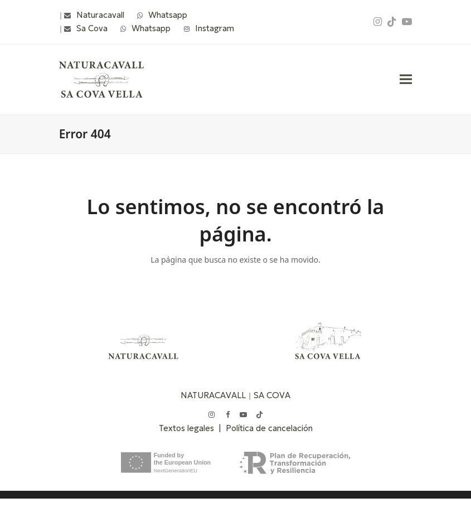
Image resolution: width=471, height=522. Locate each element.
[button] (406, 79)
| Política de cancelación (265, 428)
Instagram (214, 28)
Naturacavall (100, 14)
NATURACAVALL (213, 395)
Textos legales (188, 428)
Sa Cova (92, 28)
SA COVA (272, 395)
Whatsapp (167, 14)
